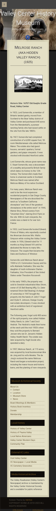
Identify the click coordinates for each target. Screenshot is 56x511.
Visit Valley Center (18, 458)
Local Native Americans (20, 436)
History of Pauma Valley (21, 432)
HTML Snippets (18, 510)
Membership (16, 414)
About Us (14, 386)
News (15, 399)
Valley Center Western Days (22, 440)
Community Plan (17, 444)
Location (16, 393)
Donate (13, 410)
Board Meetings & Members (22, 403)
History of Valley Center (20, 428)
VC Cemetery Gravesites (21, 466)
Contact (16, 390)
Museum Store (19, 396)
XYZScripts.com (38, 510)
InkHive (29, 500)
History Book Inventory (20, 406)
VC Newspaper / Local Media (23, 462)
